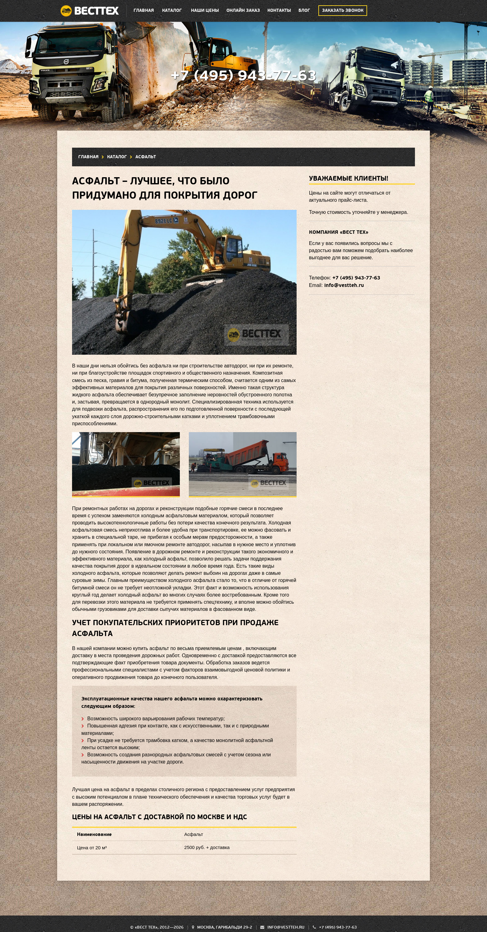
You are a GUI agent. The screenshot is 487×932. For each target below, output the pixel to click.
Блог (304, 10)
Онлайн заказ (243, 10)
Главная (144, 10)
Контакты (279, 10)
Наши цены (205, 10)
